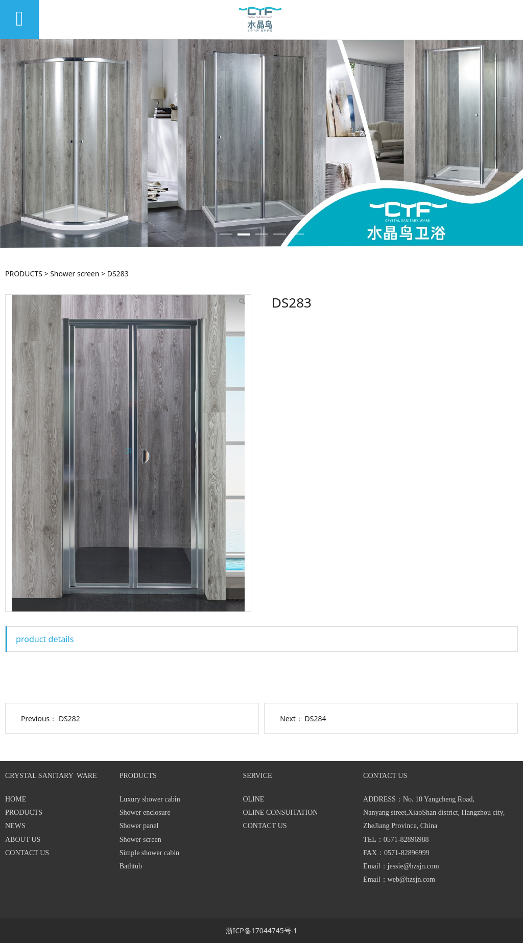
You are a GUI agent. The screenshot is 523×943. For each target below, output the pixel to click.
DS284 (315, 718)
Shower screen (74, 273)
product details (45, 639)
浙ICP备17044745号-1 (262, 930)
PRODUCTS (23, 273)
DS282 (69, 718)
